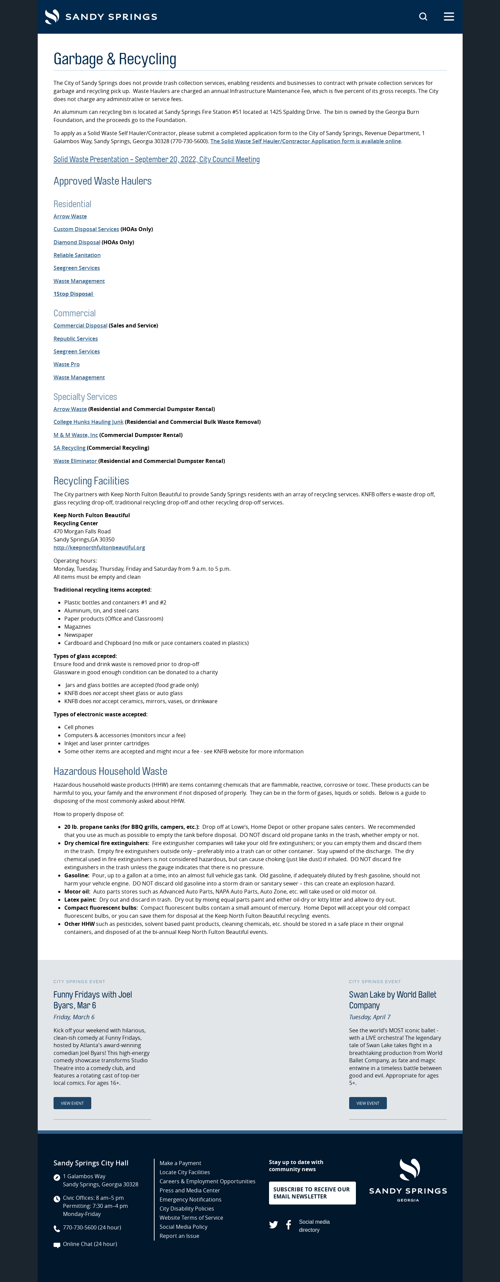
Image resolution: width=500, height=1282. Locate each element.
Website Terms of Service (191, 1217)
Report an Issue (179, 1236)
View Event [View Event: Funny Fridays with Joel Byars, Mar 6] (72, 1103)
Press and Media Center (190, 1190)
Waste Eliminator (76, 461)
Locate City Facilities (185, 1172)
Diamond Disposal (77, 242)
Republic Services (76, 338)
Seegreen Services (77, 268)
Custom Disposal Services (86, 229)
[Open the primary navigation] (449, 17)
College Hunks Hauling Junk (89, 422)
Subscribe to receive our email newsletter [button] (311, 1193)
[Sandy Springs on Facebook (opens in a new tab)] (288, 1225)
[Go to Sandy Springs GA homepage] (101, 17)
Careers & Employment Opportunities (208, 1181)
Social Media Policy (183, 1226)
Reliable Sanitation (77, 255)
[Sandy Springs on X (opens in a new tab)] (273, 1226)
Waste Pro (67, 364)
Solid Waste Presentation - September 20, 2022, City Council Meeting (157, 159)
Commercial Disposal (80, 325)
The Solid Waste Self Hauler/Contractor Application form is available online (305, 141)
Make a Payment (180, 1163)
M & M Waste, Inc (76, 435)
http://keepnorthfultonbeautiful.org (99, 547)
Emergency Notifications (191, 1199)
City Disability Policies (187, 1208)
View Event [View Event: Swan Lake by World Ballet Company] (368, 1103)
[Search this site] (423, 17)
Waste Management (79, 281)
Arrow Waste (70, 216)
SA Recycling (70, 447)
